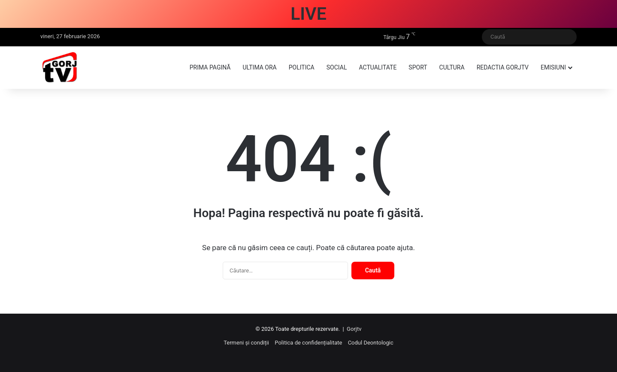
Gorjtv (354, 329)
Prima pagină (210, 67)
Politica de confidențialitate (308, 342)
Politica (302, 67)
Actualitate (377, 67)
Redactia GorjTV (503, 67)
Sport (417, 67)
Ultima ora (259, 67)
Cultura (452, 67)
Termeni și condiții (246, 342)
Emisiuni (553, 67)
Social (337, 67)
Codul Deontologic (370, 342)
